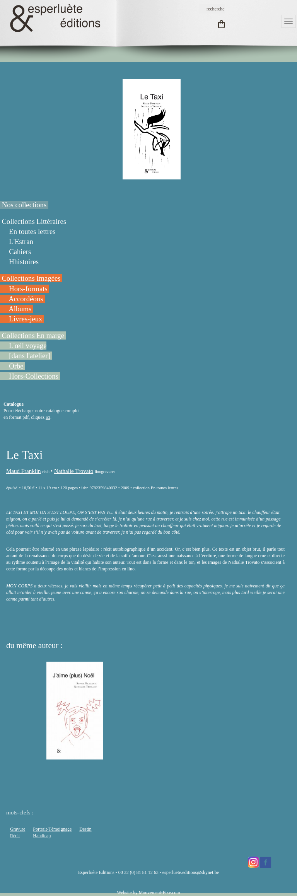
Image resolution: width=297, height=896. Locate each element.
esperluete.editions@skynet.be (190, 872)
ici (48, 417)
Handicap (42, 835)
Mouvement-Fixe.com (159, 892)
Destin (85, 829)
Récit (15, 835)
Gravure (17, 829)
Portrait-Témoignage (52, 829)
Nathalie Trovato (73, 471)
